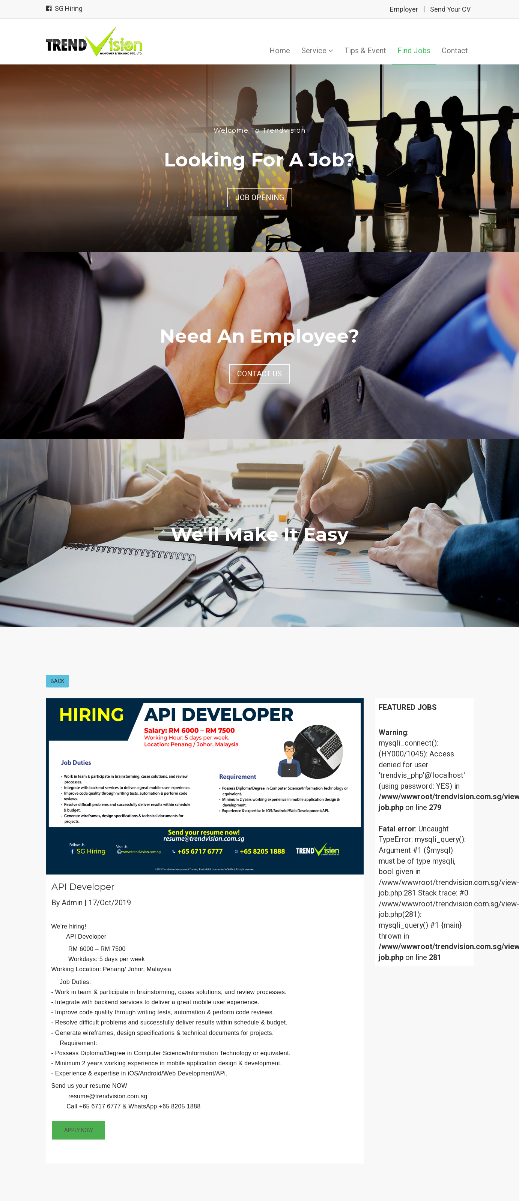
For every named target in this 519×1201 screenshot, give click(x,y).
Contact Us (259, 373)
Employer (404, 9)
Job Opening (259, 197)
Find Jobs (413, 50)
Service (317, 50)
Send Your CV (450, 9)
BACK (57, 681)
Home (279, 50)
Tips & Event (365, 50)
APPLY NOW (78, 1130)
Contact (455, 50)
